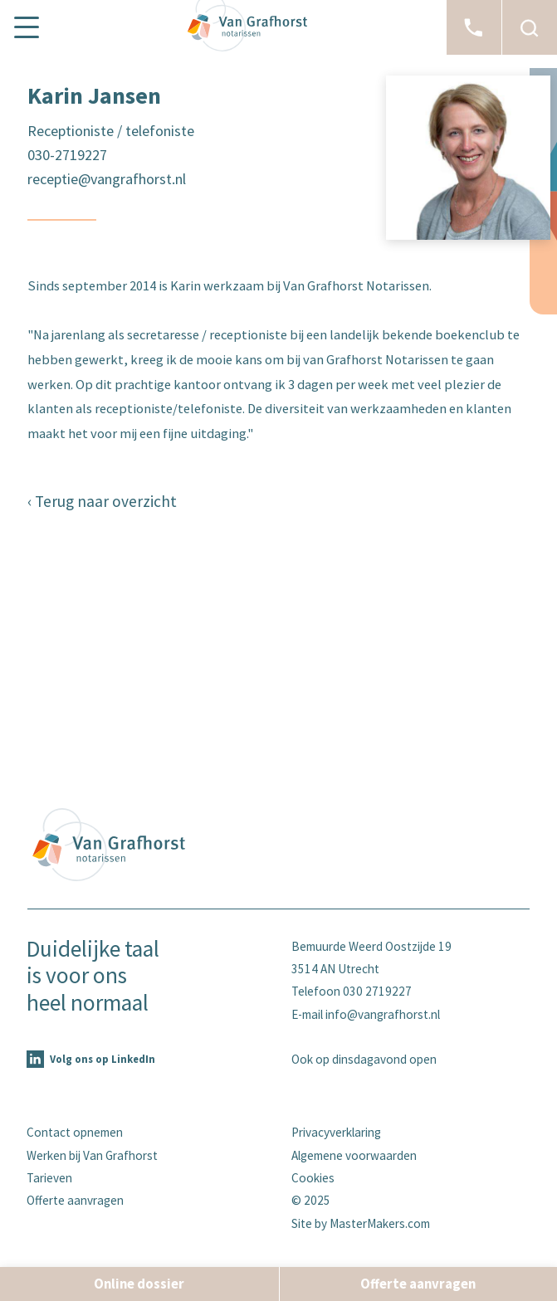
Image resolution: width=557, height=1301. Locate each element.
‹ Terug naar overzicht (102, 501)
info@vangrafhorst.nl (382, 1014)
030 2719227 (377, 991)
